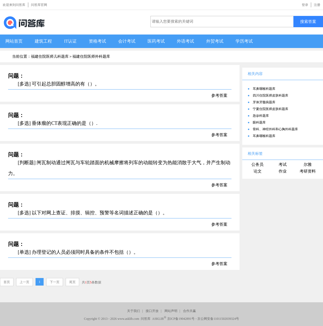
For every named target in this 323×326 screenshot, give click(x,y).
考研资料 (308, 171)
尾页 (72, 282)
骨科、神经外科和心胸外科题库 (275, 129)
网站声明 (170, 311)
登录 (305, 5)
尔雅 (308, 164)
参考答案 (219, 95)
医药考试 (156, 41)
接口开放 (152, 311)
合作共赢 (189, 311)
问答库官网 (39, 5)
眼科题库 (259, 122)
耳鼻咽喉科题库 (264, 89)
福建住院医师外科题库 (91, 56)
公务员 (257, 164)
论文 (258, 171)
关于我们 (133, 311)
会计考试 (126, 41)
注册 (317, 5)
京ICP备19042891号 (181, 319)
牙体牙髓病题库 (264, 102)
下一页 (54, 282)
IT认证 (70, 41)
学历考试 (244, 41)
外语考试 (185, 41)
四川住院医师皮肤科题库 (270, 95)
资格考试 (97, 41)
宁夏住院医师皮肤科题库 (270, 109)
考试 (283, 164)
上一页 (24, 282)
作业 (283, 171)
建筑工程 (43, 41)
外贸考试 (214, 41)
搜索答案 (308, 21)
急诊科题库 (261, 116)
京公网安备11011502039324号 (218, 319)
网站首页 (14, 41)
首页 (6, 282)
